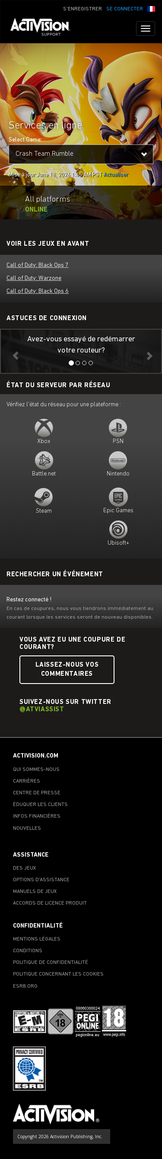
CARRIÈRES (26, 781)
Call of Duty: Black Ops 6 (37, 291)
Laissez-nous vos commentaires (67, 669)
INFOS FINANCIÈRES (36, 816)
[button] (151, 8)
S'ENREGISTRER (82, 9)
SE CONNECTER (124, 9)
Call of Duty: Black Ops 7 (37, 265)
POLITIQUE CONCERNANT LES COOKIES (58, 974)
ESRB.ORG (25, 986)
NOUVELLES (27, 828)
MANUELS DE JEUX (35, 891)
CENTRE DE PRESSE (36, 793)
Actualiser (116, 175)
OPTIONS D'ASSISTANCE (41, 880)
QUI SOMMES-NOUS (36, 769)
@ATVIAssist (41, 709)
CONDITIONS (27, 951)
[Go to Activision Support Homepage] (45, 28)
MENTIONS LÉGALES (36, 939)
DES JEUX (24, 868)
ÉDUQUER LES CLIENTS (40, 804)
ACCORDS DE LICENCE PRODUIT (50, 903)
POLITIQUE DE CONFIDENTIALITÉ (50, 962)
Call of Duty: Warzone (33, 278)
